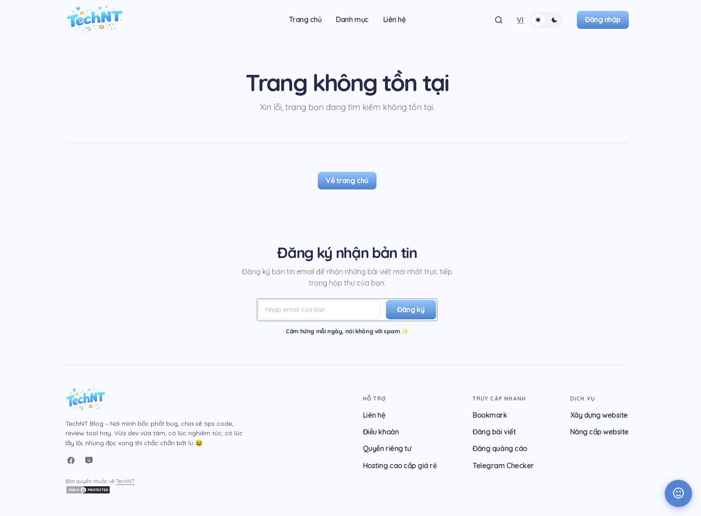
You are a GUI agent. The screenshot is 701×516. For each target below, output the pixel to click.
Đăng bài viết (494, 431)
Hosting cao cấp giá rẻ (399, 465)
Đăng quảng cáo (500, 448)
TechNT (125, 481)
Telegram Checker (503, 465)
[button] (499, 20)
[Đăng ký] (410, 309)
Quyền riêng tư (387, 448)
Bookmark (490, 414)
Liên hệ (374, 414)
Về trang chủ (347, 180)
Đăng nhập (603, 19)
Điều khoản (381, 431)
